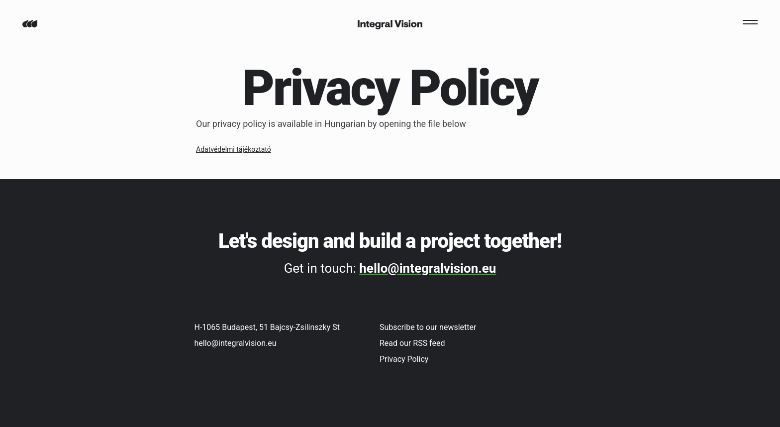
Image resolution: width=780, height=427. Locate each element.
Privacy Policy (404, 359)
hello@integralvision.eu (427, 268)
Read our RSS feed (412, 343)
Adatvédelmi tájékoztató (233, 149)
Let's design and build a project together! (390, 241)
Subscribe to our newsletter (428, 327)
